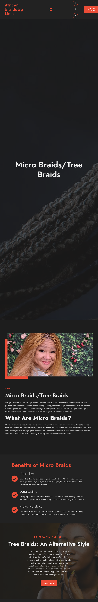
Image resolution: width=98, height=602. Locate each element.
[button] (51, 9)
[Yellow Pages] (75, 15)
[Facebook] (75, 3)
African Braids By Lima (14, 9)
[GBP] (75, 9)
